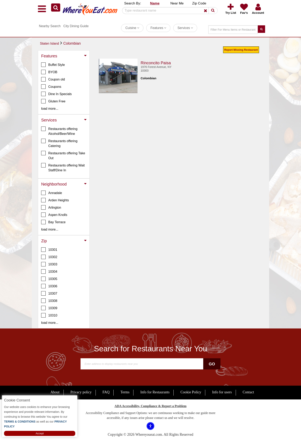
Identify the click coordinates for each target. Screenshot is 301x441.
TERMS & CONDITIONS (19, 421)
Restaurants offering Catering (59, 143)
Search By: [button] (132, 3)
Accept (40, 433)
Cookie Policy (191, 392)
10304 (49, 271)
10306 (49, 286)
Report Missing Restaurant (241, 49)
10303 (49, 264)
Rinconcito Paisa (156, 63)
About (55, 392)
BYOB (49, 72)
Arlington (51, 207)
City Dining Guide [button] (76, 26)
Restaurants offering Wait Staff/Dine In (63, 167)
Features (158, 28)
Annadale (51, 193)
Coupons (51, 86)
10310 (49, 315)
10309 (49, 308)
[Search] (168, 10)
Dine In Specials (56, 94)
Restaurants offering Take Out (63, 155)
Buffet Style (53, 64)
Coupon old (53, 79)
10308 (49, 300)
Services (185, 28)
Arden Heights (55, 200)
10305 (49, 279)
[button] (55, 7)
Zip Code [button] (199, 3)
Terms (125, 392)
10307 (49, 293)
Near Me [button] (177, 3)
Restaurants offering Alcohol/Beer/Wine (59, 131)
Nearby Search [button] (50, 26)
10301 (49, 249)
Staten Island (49, 43)
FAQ (106, 392)
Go (212, 364)
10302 (49, 257)
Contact (248, 392)
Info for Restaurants (155, 392)
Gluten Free (53, 101)
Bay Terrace (53, 222)
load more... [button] (49, 108)
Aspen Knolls (54, 214)
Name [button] (154, 3)
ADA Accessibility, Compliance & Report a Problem (151, 406)
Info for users (222, 392)
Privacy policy (80, 392)
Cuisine (132, 28)
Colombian (72, 43)
